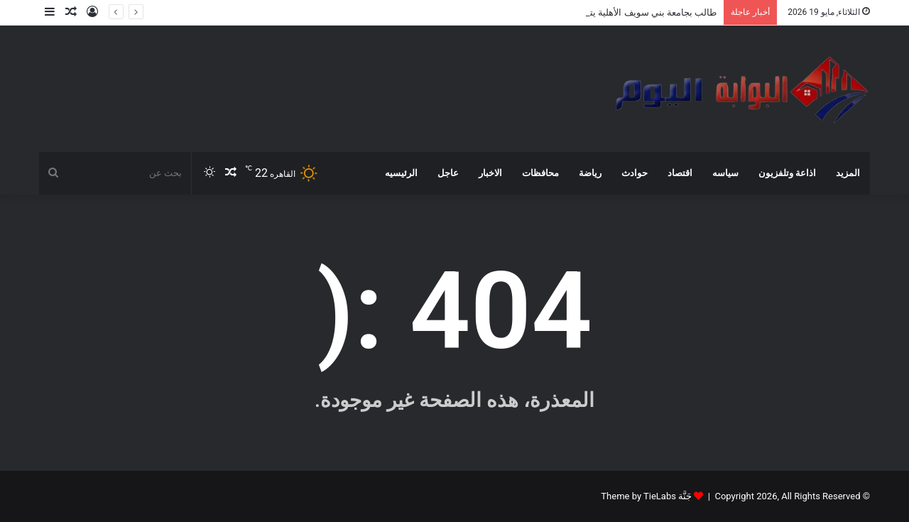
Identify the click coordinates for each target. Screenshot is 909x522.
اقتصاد (680, 173)
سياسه (725, 173)
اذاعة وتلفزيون (787, 173)
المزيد (848, 173)
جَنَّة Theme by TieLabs (646, 496)
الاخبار (490, 173)
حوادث (634, 173)
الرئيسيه (401, 173)
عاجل (448, 173)
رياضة (590, 173)
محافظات (540, 173)
